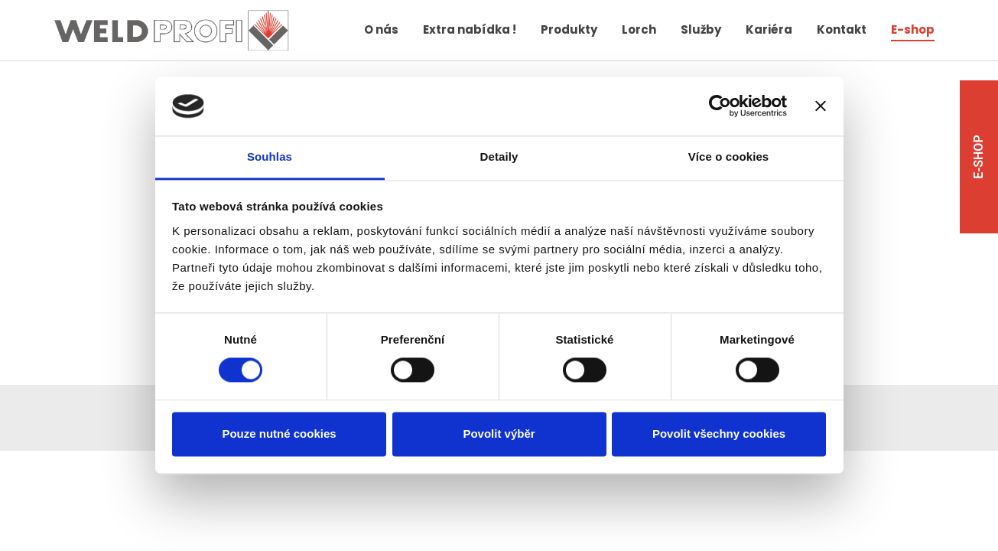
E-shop (913, 29)
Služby (701, 29)
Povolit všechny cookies (718, 433)
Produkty (569, 29)
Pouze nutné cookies (279, 433)
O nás (381, 29)
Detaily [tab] (499, 156)
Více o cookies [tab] (728, 156)
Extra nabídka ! (469, 29)
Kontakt (841, 29)
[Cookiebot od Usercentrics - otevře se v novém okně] (720, 106)
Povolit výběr (499, 433)
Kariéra (769, 29)
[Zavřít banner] (820, 106)
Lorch (639, 29)
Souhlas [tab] (269, 156)
